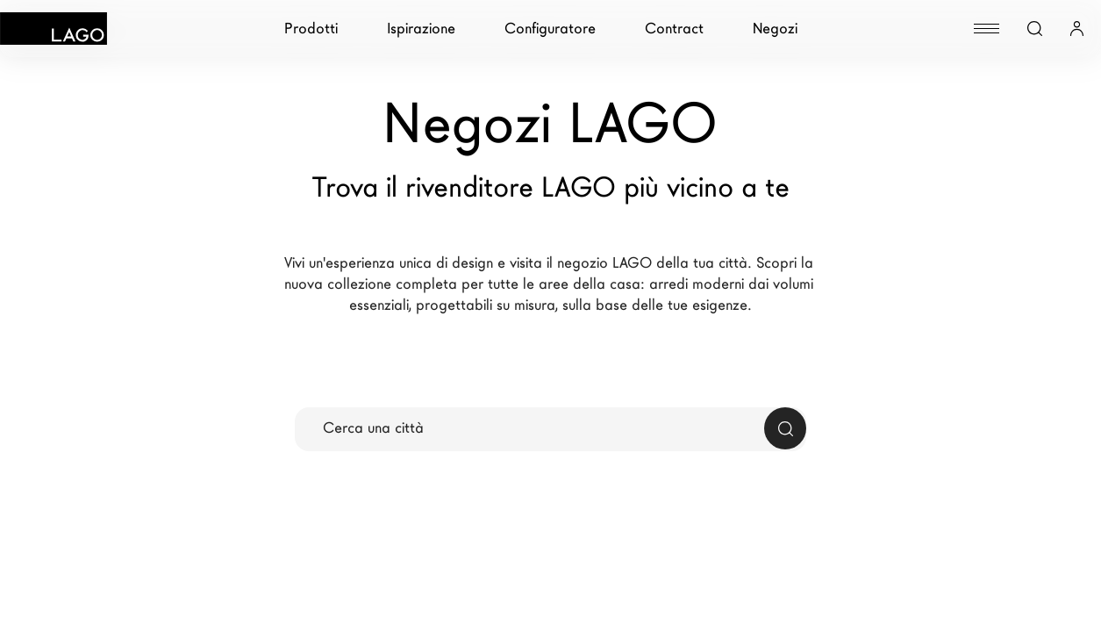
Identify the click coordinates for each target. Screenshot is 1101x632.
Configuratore (550, 28)
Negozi (775, 28)
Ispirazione (421, 28)
